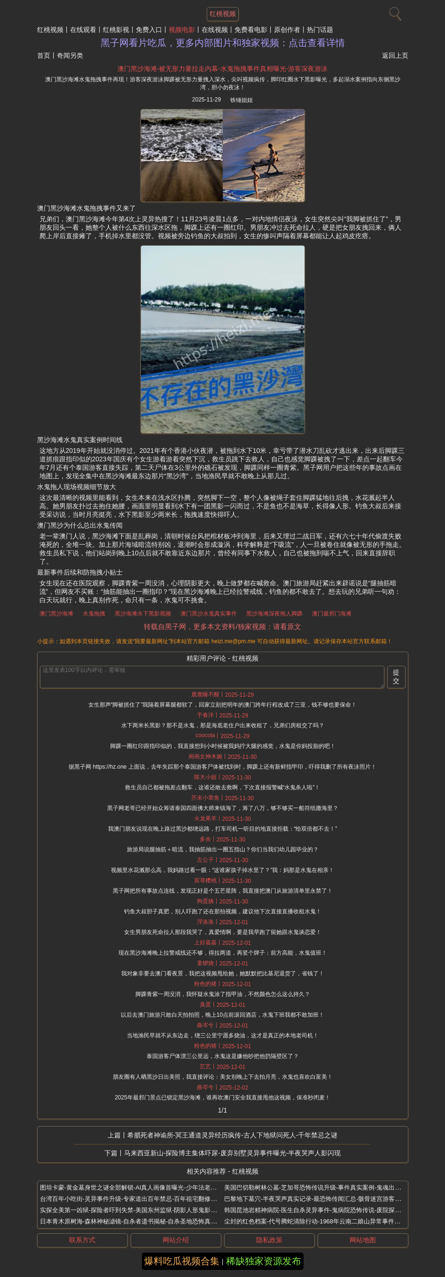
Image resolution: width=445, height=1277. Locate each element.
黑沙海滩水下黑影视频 (143, 613)
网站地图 (363, 1240)
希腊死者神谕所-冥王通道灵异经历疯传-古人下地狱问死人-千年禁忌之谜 (232, 1135)
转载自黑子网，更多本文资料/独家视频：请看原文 (222, 627)
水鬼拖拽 (94, 613)
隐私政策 (269, 1240)
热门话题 (320, 29)
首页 (43, 55)
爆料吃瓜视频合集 (181, 1261)
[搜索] (394, 11)
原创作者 (287, 29)
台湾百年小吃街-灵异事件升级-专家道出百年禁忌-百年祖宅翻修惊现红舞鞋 (141, 1198)
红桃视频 (50, 29)
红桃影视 (116, 29)
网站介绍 (176, 1240)
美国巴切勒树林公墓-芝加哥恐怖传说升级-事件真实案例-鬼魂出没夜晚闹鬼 (325, 1187)
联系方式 (82, 1240)
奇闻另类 (70, 55)
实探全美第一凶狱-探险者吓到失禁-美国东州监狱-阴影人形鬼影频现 (131, 1210)
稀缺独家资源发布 (263, 1261)
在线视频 (215, 29)
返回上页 (395, 55)
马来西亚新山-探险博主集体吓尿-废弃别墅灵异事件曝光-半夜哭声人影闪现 (232, 1153)
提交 (396, 677)
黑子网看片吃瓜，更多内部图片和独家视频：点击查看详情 (223, 43)
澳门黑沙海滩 (56, 613)
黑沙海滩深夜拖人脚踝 (274, 613)
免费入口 (149, 29)
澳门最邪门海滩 (331, 613)
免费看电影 (250, 29)
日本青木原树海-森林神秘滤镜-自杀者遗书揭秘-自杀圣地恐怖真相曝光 (134, 1221)
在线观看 (83, 29)
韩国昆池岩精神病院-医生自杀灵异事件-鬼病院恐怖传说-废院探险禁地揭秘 (325, 1210)
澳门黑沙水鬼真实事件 (208, 613)
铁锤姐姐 (241, 100)
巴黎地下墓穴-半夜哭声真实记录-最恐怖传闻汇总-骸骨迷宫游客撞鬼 (315, 1198)
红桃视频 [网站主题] (223, 13)
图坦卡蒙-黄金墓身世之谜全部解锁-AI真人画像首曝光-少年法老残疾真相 (137, 1187)
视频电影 (182, 29)
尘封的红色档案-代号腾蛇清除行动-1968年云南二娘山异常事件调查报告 (321, 1221)
